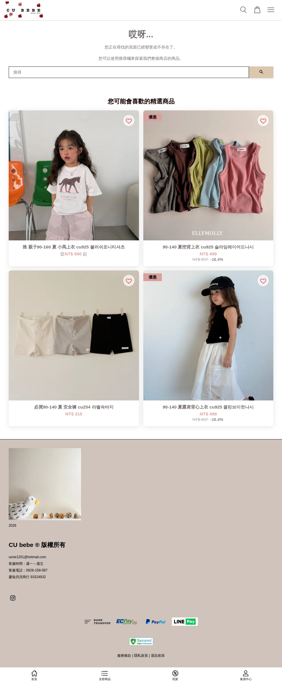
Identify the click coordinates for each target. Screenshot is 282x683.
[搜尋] (129, 72)
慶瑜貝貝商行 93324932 (27, 577)
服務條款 (124, 656)
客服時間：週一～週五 (26, 564)
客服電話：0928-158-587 (28, 570)
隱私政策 (141, 656)
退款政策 (158, 656)
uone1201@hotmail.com (27, 557)
